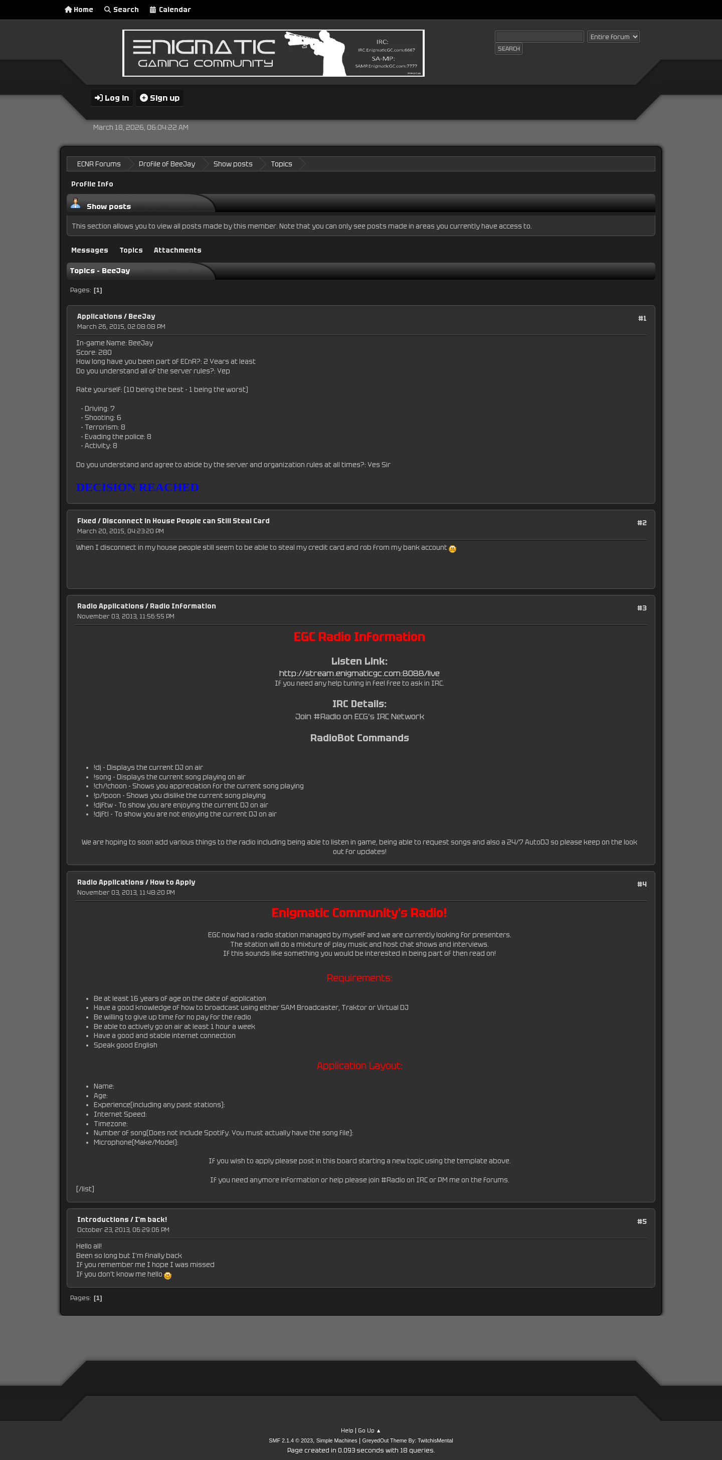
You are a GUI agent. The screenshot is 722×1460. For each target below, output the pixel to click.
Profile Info (92, 183)
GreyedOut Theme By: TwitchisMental (408, 1439)
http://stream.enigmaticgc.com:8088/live (359, 672)
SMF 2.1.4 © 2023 (291, 1439)
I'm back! (151, 1219)
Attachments (178, 249)
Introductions (103, 1219)
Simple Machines (336, 1439)
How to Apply (172, 881)
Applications (99, 316)
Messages (89, 249)
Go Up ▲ (370, 1429)
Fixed (86, 520)
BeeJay (141, 316)
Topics (131, 249)
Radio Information (183, 605)
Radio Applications (110, 605)
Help (347, 1429)
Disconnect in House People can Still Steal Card (186, 520)
